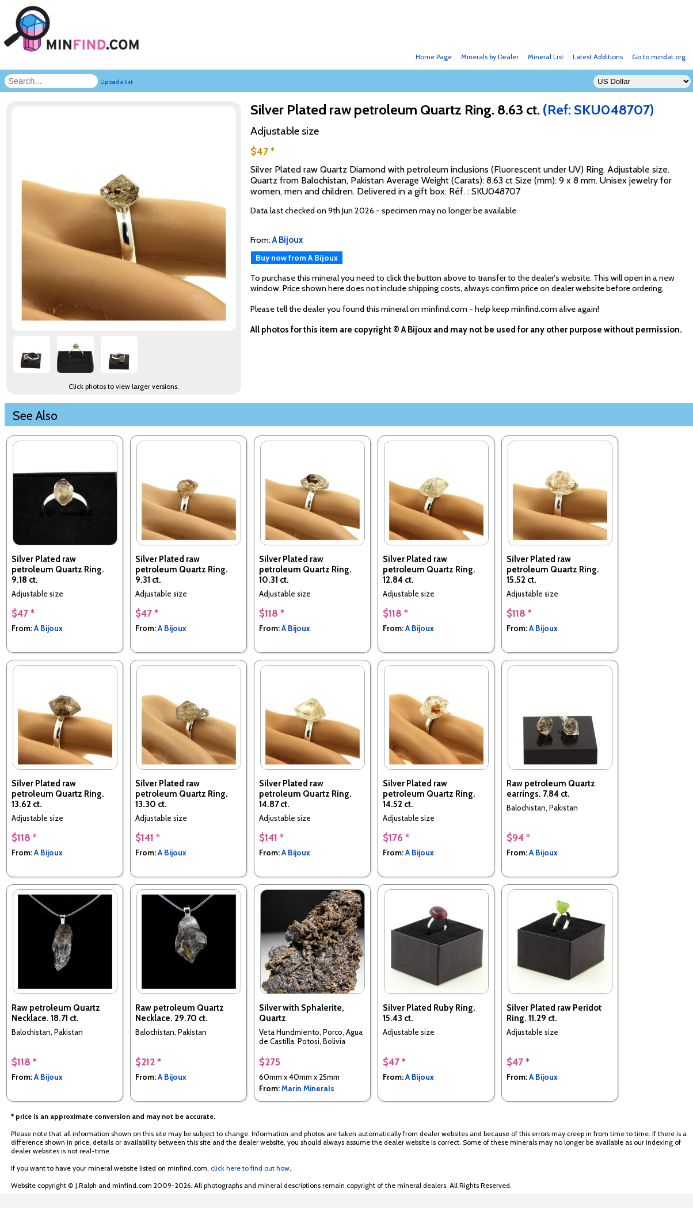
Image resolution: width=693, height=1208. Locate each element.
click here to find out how (250, 1168)
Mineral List (545, 56)
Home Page (434, 56)
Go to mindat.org (659, 56)
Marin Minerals (307, 1088)
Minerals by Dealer (490, 56)
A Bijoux (48, 628)
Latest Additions (598, 56)
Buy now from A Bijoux (297, 257)
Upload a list (116, 82)
